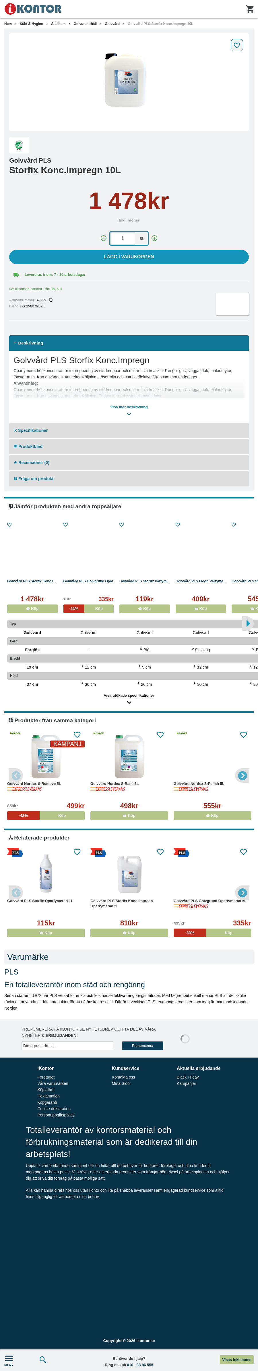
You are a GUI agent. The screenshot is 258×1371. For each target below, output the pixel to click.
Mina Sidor (121, 1083)
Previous (16, 775)
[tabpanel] (129, 82)
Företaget (46, 1077)
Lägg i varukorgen (129, 256)
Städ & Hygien (31, 24)
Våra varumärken (52, 1083)
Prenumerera (142, 1046)
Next (242, 775)
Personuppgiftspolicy (55, 1115)
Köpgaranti (47, 1102)
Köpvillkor (46, 1089)
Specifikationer (31, 430)
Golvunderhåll (85, 24)
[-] (103, 238)
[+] (154, 238)
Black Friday (188, 1077)
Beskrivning (28, 342)
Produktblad (28, 446)
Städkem (58, 24)
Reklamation (48, 1096)
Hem (8, 24)
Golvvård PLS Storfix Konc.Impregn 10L (160, 24)
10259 (44, 300)
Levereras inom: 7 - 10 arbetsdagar (55, 274)
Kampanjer (186, 1083)
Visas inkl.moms (236, 1359)
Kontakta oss (123, 1077)
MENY (8, 1360)
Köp (32, 608)
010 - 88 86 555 (140, 1365)
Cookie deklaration (54, 1108)
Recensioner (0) (31, 462)
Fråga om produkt (33, 478)
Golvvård (112, 24)
